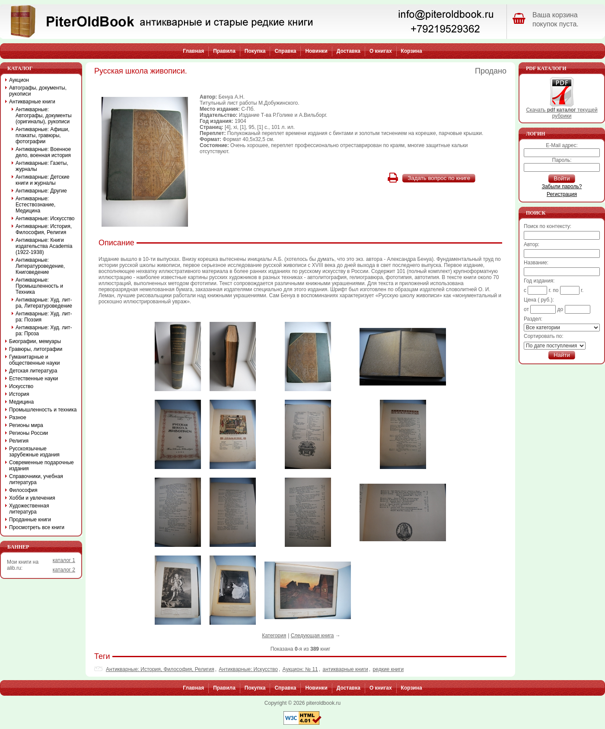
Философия (23, 490)
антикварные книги (345, 669)
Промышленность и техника (43, 410)
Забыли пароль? (562, 186)
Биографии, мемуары (35, 341)
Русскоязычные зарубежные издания (34, 452)
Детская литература (33, 371)
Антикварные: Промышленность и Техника (39, 286)
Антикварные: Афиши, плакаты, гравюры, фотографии (43, 135)
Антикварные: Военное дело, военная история (43, 152)
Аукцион (19, 80)
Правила (224, 51)
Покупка (255, 51)
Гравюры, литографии (35, 349)
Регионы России (28, 433)
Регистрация (562, 194)
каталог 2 (64, 570)
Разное (17, 417)
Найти (562, 355)
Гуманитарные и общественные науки (34, 360)
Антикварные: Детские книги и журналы (43, 180)
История (19, 394)
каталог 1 (64, 560)
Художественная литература (29, 509)
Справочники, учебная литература (36, 479)
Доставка (348, 51)
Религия (19, 441)
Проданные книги (30, 520)
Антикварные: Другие (41, 191)
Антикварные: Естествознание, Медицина (35, 205)
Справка (285, 51)
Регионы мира (26, 425)
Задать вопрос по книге (439, 178)
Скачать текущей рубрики (561, 110)
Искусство (21, 386)
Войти (562, 178)
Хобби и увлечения (32, 498)
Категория (274, 636)
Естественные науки (33, 379)
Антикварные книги (32, 102)
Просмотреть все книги (36, 527)
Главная (193, 51)
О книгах (380, 51)
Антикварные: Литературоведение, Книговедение (40, 266)
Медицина (21, 402)
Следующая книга (312, 636)
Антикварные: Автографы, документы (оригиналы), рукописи (44, 115)
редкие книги (388, 669)
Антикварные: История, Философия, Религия (160, 669)
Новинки (316, 51)
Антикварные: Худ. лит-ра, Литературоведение (44, 303)
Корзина (411, 51)
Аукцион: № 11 (300, 669)
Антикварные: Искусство (248, 669)
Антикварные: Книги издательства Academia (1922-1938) (44, 246)
